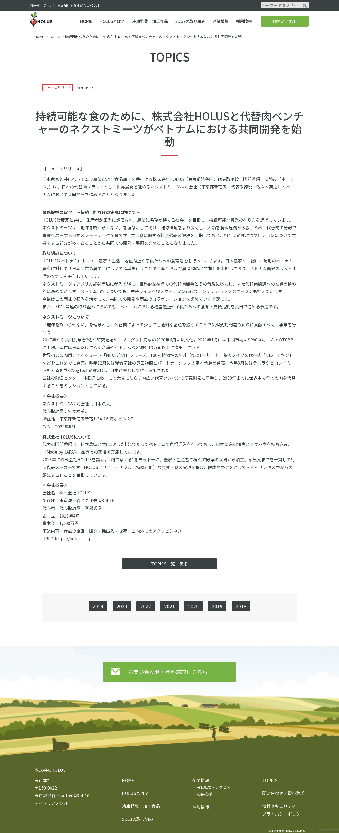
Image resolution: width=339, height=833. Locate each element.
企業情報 (221, 21)
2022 (145, 606)
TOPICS (55, 36)
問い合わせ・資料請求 (283, 793)
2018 (241, 606)
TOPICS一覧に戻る (169, 563)
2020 (193, 606)
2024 (98, 606)
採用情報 (244, 21)
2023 (122, 606)
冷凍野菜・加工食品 (150, 21)
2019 (217, 606)
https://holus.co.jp (73, 538)
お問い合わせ (284, 21)
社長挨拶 (204, 794)
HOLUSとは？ (112, 21)
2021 (169, 606)
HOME (86, 21)
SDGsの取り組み (190, 21)
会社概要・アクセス (213, 787)
